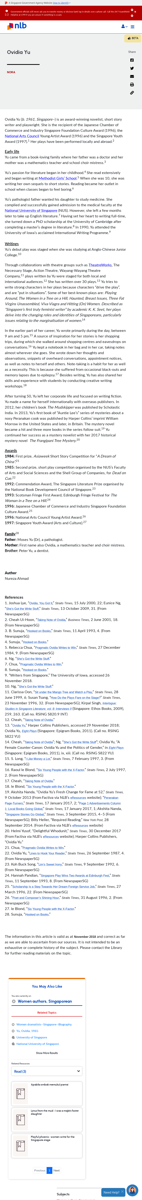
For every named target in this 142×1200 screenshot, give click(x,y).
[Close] (137, 9)
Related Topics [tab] (46, 1012)
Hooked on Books (38, 631)
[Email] (132, 79)
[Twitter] (132, 71)
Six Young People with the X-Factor (61, 770)
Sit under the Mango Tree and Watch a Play (63, 692)
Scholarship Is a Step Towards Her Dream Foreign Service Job (53, 886)
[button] (124, 26)
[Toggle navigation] (132, 26)
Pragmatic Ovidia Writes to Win (55, 647)
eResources (78, 797)
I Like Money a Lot (38, 758)
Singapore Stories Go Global (25, 814)
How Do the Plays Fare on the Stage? (76, 697)
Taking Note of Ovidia (51, 619)
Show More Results (47, 1053)
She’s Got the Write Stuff (22, 608)
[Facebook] (132, 62)
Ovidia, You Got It (40, 603)
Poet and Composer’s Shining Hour (35, 897)
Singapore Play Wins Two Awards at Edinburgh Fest (75, 875)
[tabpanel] (46, 1038)
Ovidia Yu (18, 725)
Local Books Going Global (25, 809)
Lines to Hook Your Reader (47, 853)
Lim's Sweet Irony (50, 864)
